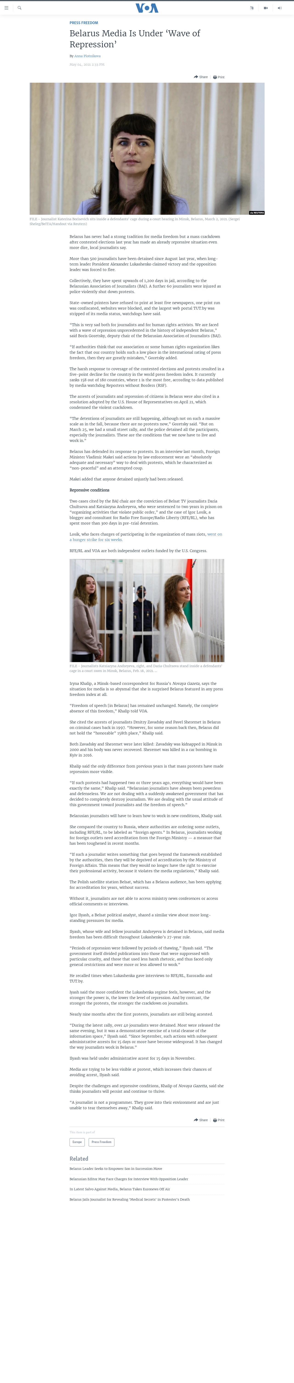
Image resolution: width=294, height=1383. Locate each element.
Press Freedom (84, 23)
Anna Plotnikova (87, 56)
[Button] (201, 77)
